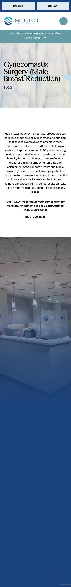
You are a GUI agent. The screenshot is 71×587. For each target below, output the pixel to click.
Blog (7, 87)
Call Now (52, 6)
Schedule (18, 6)
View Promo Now (35, 38)
